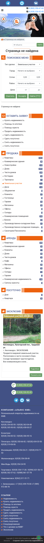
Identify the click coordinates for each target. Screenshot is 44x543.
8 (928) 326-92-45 (36, 11)
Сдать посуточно (10, 516)
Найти (40, 45)
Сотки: (12, 77)
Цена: (12, 90)
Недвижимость (10, 499)
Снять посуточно (10, 521)
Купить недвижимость (13, 501)
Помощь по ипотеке (12, 504)
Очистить (10, 96)
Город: (12, 71)
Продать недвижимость (14, 510)
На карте (22, 96)
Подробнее (35, 369)
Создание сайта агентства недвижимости (28, 540)
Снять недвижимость (12, 518)
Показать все (36, 375)
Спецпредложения (11, 524)
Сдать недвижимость (12, 513)
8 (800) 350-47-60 (36, 8)
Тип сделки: (10, 64)
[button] (29, 64)
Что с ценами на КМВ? (13, 527)
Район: (12, 83)
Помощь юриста (10, 507)
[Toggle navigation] (2, 10)
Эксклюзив (8, 530)
